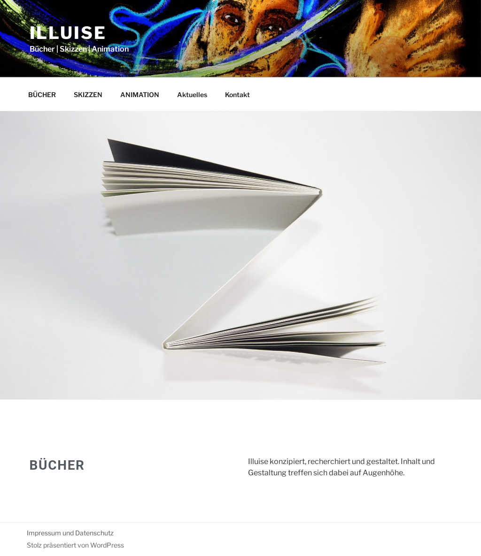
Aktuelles (192, 95)
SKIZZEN (88, 95)
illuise (68, 33)
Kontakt (237, 95)
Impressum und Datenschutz (70, 533)
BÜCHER (42, 95)
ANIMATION (139, 95)
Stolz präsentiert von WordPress (75, 545)
